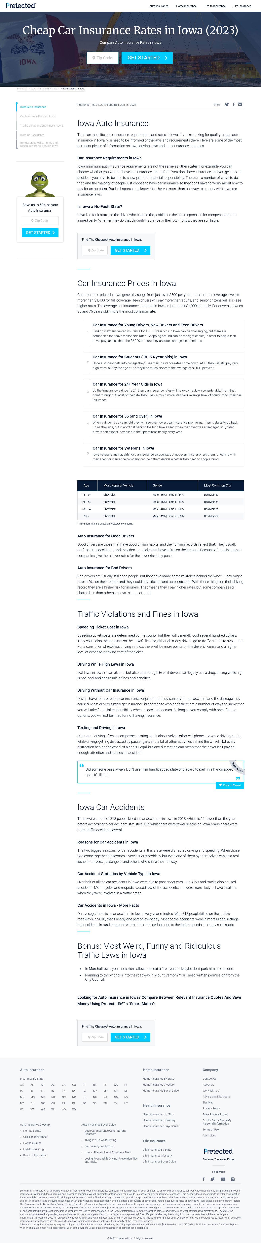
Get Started (147, 58)
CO (74, 1084)
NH (95, 1097)
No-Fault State (32, 1130)
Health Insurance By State (159, 1114)
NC (64, 1097)
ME (116, 1091)
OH (32, 1103)
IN (52, 1091)
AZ (53, 1084)
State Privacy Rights (215, 1114)
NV (126, 1097)
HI (125, 1084)
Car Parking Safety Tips (99, 1146)
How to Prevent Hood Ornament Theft (108, 1152)
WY (74, 1109)
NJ (105, 1097)
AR (43, 1084)
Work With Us (211, 1090)
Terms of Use (211, 1129)
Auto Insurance (158, 6)
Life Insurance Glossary (157, 1155)
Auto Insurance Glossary (35, 1124)
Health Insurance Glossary (159, 1120)
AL (32, 1084)
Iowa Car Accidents (32, 135)
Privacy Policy (211, 1108)
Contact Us (209, 1078)
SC (84, 1103)
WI (53, 1109)
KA (63, 1091)
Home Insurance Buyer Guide (161, 1090)
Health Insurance (215, 6)
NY (22, 1103)
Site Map (208, 1102)
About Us (208, 1084)
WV (64, 1109)
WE (43, 1109)
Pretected (22, 88)
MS (43, 1097)
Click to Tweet (230, 785)
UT (126, 1103)
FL (105, 1084)
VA (21, 1109)
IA (21, 1091)
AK (22, 1084)
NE (84, 1097)
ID (31, 1091)
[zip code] (103, 58)
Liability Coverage (34, 1149)
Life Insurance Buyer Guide (159, 1161)
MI (126, 1091)
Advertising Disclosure (216, 1096)
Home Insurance (186, 6)
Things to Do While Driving (100, 1140)
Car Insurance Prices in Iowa (37, 116)
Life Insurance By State (157, 1149)
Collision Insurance (35, 1136)
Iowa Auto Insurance (33, 107)
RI (73, 1103)
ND (74, 1097)
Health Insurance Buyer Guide (161, 1126)
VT (32, 1109)
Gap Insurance (32, 1143)
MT (53, 1097)
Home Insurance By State (158, 1078)
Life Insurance (242, 6)
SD (94, 1103)
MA (95, 1091)
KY (74, 1091)
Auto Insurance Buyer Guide (98, 1124)
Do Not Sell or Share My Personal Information (217, 1122)
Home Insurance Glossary (159, 1084)
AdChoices (209, 1135)
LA (84, 1091)
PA (63, 1103)
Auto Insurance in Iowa (73, 88)
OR (53, 1103)
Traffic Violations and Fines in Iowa (41, 125)
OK (43, 1103)
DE (94, 1084)
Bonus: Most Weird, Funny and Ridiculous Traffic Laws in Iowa (39, 144)
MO (32, 1097)
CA (63, 1084)
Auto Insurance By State (44, 88)
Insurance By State (31, 1078)
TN (105, 1103)
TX (115, 1103)
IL (42, 1091)
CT (84, 1084)
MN (22, 1097)
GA (116, 1084)
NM (116, 1097)
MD (105, 1091)
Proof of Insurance (34, 1155)
